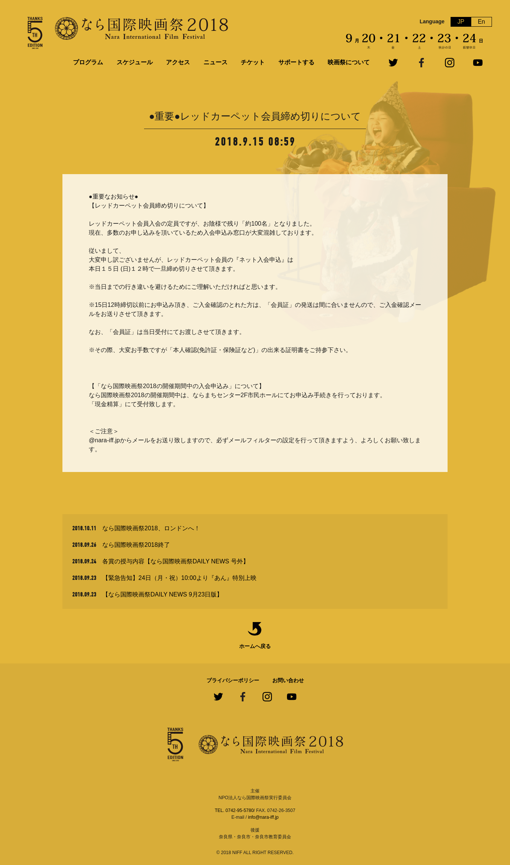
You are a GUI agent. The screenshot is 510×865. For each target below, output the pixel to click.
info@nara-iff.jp (263, 817)
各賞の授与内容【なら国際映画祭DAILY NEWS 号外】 (175, 561)
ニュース (215, 62)
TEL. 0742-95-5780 (234, 810)
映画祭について (349, 62)
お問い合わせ (288, 680)
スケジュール (135, 62)
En (481, 21)
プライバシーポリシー (232, 680)
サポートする (296, 62)
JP (460, 21)
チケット (253, 62)
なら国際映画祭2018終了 (136, 545)
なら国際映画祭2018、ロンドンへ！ (151, 528)
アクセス (178, 62)
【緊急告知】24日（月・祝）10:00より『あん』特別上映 (179, 578)
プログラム (88, 62)
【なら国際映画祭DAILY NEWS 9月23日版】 (162, 594)
